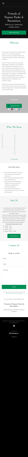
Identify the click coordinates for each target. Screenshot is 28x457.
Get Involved (14, 32)
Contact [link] (14, 328)
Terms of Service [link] (16, 284)
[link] (14, 317)
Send (14, 278)
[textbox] (14, 249)
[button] (4, 3)
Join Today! (14, 227)
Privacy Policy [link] (8, 284)
